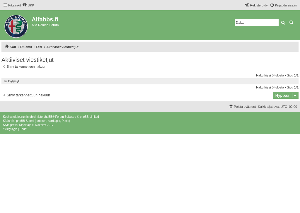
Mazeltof (40, 125)
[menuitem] (28, 5)
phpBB (47, 116)
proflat (14, 125)
